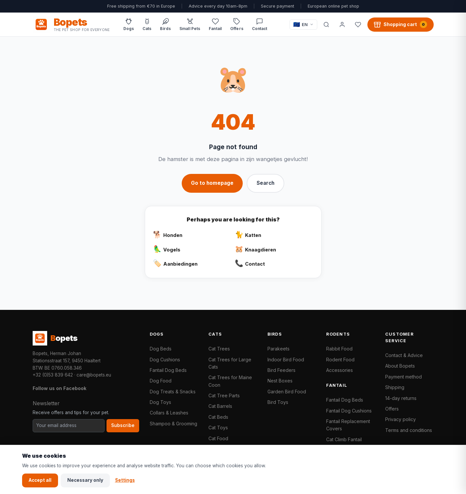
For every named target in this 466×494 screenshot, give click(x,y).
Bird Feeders (281, 370)
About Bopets (400, 366)
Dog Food (160, 380)
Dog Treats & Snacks (173, 391)
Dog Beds (160, 348)
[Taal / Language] (303, 24)
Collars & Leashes (169, 412)
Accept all (40, 480)
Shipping (394, 387)
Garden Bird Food (286, 391)
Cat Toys (218, 427)
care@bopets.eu (94, 375)
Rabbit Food (339, 348)
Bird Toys (277, 402)
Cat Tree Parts (224, 395)
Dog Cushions (165, 359)
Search (265, 183)
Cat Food (218, 438)
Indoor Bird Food (285, 359)
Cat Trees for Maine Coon (230, 381)
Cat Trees (219, 348)
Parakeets (278, 348)
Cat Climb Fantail (344, 439)
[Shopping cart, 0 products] (400, 24)
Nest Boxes (280, 380)
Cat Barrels (220, 406)
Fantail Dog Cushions (349, 410)
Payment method (403, 376)
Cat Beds (218, 417)
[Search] (326, 24)
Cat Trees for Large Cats (229, 363)
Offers (392, 409)
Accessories (339, 370)
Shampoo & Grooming (173, 423)
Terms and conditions (408, 430)
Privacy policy (400, 419)
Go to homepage (212, 183)
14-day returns (401, 398)
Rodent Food (340, 359)
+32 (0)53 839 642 (53, 375)
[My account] (342, 24)
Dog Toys (160, 402)
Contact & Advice (404, 355)
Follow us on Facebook (59, 388)
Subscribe (123, 425)
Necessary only (85, 480)
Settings (125, 480)
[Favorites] (358, 24)
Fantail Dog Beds (168, 370)
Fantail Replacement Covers (348, 424)
